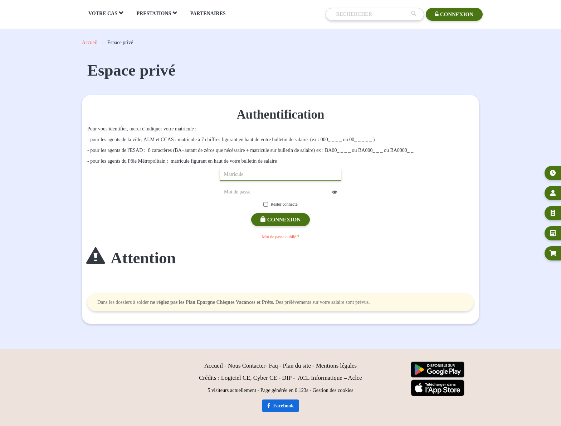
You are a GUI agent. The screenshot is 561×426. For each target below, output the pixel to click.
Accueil (90, 42)
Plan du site (297, 365)
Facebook (280, 405)
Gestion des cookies (333, 390)
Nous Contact (244, 365)
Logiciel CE (235, 377)
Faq (273, 365)
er (263, 365)
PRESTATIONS (157, 13)
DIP (286, 377)
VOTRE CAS (106, 13)
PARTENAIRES (208, 13)
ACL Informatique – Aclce (330, 377)
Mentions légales (336, 365)
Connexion (280, 219)
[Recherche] (372, 14)
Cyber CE (265, 377)
